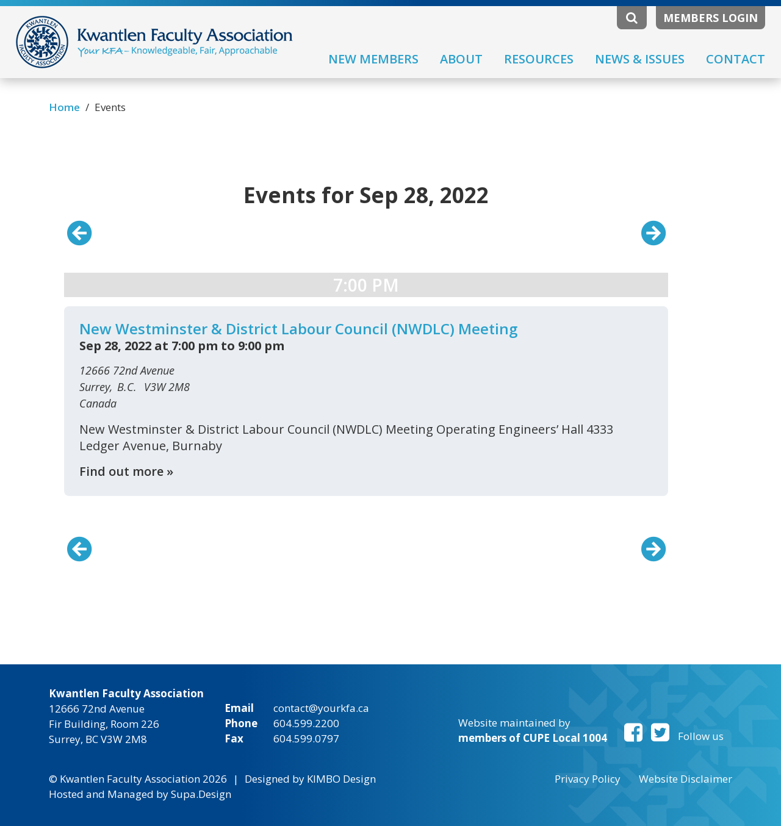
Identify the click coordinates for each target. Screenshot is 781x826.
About (461, 59)
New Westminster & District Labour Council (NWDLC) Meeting (298, 328)
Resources (539, 59)
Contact (735, 59)
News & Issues (640, 59)
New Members (373, 59)
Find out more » (126, 471)
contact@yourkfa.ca (321, 708)
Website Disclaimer (685, 779)
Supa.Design (201, 794)
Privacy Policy (588, 779)
